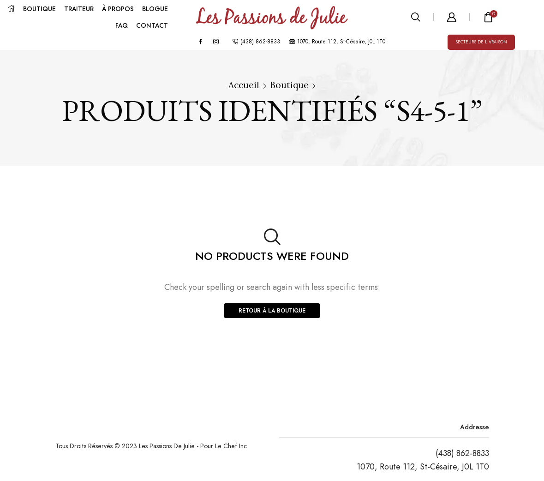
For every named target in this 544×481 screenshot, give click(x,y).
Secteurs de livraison (481, 42)
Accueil (243, 84)
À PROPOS (118, 8)
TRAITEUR (79, 8)
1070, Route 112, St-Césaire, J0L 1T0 (423, 467)
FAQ (121, 25)
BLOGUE (155, 8)
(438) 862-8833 (462, 453)
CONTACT (152, 25)
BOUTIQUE (39, 8)
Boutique (289, 84)
